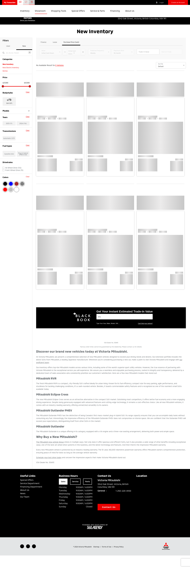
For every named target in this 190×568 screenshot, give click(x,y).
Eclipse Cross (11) (9, 127)
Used (8, 58)
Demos (5, 83)
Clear (28, 104)
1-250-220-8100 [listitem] (162, 15)
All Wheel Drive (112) (13, 194)
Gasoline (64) (9, 180)
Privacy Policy (119, 559)
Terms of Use (107, 559)
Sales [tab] (63, 494)
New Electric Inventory (11, 80)
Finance (43, 54)
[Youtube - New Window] (28, 559)
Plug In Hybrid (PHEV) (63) (23, 179)
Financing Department (31, 499)
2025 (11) (9, 149)
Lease (55, 54)
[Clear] (29, 65)
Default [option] (161, 79)
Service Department (29, 496)
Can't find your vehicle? (145, 336)
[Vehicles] (124, 329)
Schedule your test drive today (48, 470)
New (24, 58)
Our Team (24, 509)
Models (16, 123)
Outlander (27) (8, 130)
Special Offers (26, 492)
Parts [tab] (87, 494)
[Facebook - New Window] (22, 559)
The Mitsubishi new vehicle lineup (50, 454)
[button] (9, 2)
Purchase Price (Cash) (71, 54)
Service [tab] (75, 494)
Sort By (160, 76)
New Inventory (8, 77)
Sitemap (96, 559)
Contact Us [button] (109, 519)
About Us (24, 502)
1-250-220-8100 (123, 503)
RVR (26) (6, 137)
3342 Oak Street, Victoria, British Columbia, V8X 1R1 (144, 18)
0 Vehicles (59, 78)
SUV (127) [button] (9, 116)
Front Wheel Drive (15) (14, 196)
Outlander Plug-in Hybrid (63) (13, 133)
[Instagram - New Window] (34, 559)
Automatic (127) (9, 164)
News (22, 506)
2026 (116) (23, 149)
